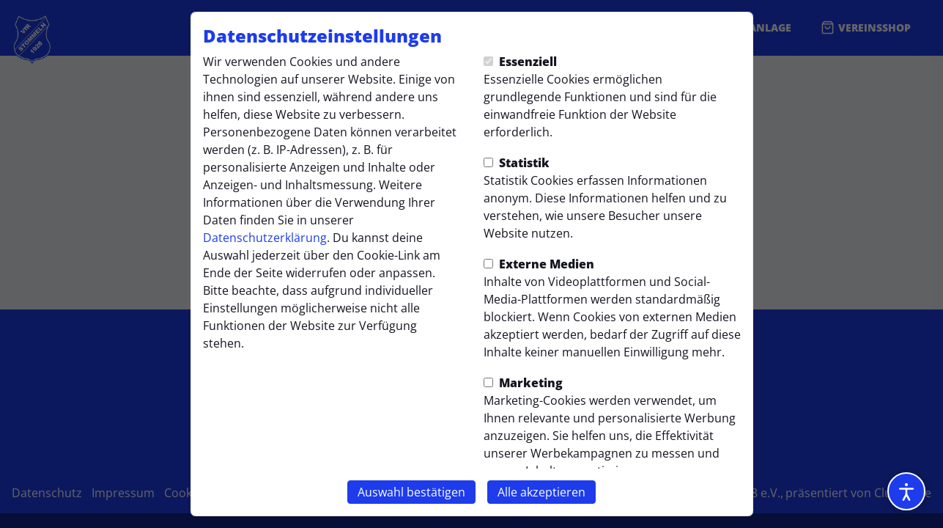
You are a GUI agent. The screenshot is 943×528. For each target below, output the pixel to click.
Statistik (517, 163)
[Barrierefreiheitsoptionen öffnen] (906, 491)
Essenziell (520, 62)
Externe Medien (539, 264)
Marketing (523, 383)
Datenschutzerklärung (265, 238)
